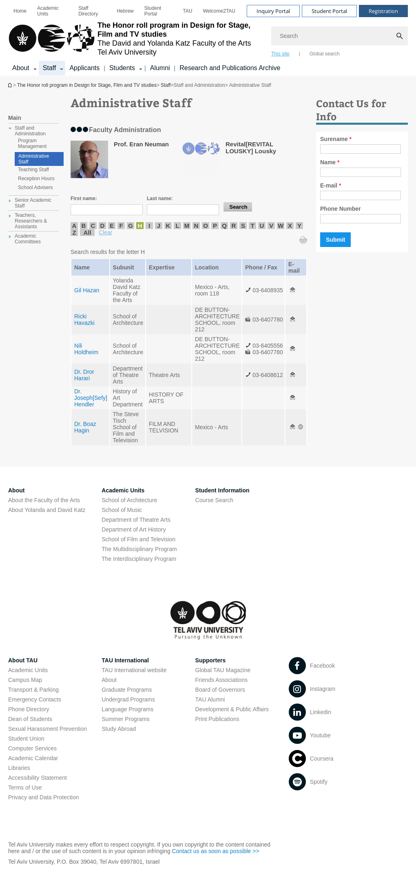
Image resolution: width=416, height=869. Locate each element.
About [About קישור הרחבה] (20, 67)
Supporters (210, 660)
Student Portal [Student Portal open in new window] (152, 11)
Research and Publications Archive (229, 67)
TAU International (125, 660)
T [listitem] (252, 225)
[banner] (208, 38)
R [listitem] (234, 225)
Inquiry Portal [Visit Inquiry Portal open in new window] (273, 11)
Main (14, 118)
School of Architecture (129, 500)
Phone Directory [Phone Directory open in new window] (28, 709)
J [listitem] (158, 225)
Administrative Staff (33, 159)
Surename (336, 139)
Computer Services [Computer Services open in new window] (32, 748)
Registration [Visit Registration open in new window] (383, 11)
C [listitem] (93, 225)
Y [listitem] (299, 225)
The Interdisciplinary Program (139, 559)
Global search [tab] (325, 54)
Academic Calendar (33, 758)
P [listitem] (215, 225)
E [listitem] (112, 225)
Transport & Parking (33, 689)
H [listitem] (140, 225)
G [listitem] (130, 225)
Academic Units (48, 11)
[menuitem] (20, 11)
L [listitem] (177, 225)
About (109, 680)
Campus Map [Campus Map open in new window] (25, 680)
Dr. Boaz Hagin (85, 427)
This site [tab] (280, 54)
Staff (165, 85)
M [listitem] (187, 225)
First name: (84, 198)
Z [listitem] (74, 232)
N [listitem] (196, 225)
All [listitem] (87, 232)
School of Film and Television (138, 539)
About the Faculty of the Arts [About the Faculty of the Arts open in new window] (44, 500)
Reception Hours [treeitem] (36, 178)
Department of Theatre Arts (136, 519)
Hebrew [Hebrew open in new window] (125, 11)
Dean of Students (30, 719)
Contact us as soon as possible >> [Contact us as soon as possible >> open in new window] (215, 851)
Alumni (160, 67)
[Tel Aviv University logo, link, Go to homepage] (135, 39)
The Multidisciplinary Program (139, 549)
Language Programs (127, 709)
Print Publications (217, 719)
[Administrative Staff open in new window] (292, 290)
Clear (105, 232)
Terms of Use (25, 787)
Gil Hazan (86, 290)
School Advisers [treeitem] (35, 187)
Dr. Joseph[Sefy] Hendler (90, 398)
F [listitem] (121, 225)
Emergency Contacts (34, 699)
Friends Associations (221, 680)
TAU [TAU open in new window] (187, 11)
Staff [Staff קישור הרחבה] (49, 67)
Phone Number (340, 208)
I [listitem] (149, 225)
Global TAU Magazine (223, 670)
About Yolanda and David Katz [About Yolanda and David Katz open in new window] (46, 510)
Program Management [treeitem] (32, 143)
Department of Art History (134, 529)
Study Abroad (119, 729)
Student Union (26, 738)
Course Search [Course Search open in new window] (214, 500)
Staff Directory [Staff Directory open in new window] (88, 11)
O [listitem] (205, 225)
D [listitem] (102, 225)
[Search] (339, 35)
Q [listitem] (224, 225)
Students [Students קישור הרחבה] (122, 67)
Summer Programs (125, 719)
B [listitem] (84, 225)
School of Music (122, 510)
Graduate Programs (127, 689)
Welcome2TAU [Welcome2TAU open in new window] (219, 11)
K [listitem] (168, 225)
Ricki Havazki (84, 319)
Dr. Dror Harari (84, 375)
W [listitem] (280, 225)
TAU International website (134, 670)
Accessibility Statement (37, 777)
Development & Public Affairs (232, 709)
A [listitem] (74, 225)
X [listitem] (290, 225)
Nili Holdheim (86, 348)
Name (329, 162)
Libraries (19, 768)
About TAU (23, 660)
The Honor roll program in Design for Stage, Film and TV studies (10, 85)
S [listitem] (243, 225)
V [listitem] (271, 225)
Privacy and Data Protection (43, 797)
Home (20, 11)
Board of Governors (220, 689)
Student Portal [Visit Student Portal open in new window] (329, 11)
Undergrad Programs (128, 699)
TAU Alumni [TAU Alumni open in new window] (210, 699)
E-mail (330, 185)
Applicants (84, 67)
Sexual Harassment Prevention (47, 729)
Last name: (160, 198)
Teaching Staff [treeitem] (33, 169)
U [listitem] (262, 225)
